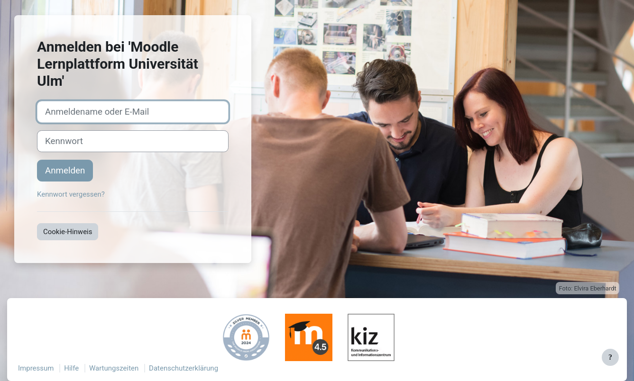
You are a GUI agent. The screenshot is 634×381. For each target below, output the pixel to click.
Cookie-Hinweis (67, 231)
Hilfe (71, 368)
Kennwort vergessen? (71, 194)
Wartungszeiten (113, 368)
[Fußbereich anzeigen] (610, 357)
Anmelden (65, 170)
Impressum (36, 368)
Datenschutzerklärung (183, 368)
